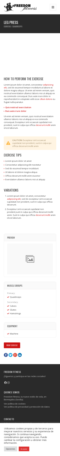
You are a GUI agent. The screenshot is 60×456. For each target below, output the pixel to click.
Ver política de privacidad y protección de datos (27, 406)
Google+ (15, 355)
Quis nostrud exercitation (18, 107)
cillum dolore (46, 99)
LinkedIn (20, 355)
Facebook (6, 355)
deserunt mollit (43, 125)
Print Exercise (12, 345)
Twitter (10, 355)
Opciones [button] (10, 448)
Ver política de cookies (15, 403)
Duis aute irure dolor (15, 111)
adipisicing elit (14, 198)
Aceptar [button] (24, 449)
